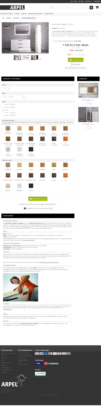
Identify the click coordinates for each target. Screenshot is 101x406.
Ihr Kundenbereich (25, 351)
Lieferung (4, 359)
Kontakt (81, 1)
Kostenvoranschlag (28, 241)
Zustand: (54, 28)
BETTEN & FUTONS (6, 13)
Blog (75, 1)
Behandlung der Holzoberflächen (49, 263)
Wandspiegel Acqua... (88, 100)
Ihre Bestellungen (23, 354)
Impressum (4, 368)
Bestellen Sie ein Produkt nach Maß (39, 209)
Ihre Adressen (22, 359)
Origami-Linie (25, 227)
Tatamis (16, 13)
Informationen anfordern (76, 68)
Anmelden (97, 1)
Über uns (4, 356)
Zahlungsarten (5, 363)
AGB (2, 361)
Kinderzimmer (48, 13)
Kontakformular (7, 310)
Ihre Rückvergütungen (25, 356)
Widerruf (4, 366)
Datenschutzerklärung (8, 354)
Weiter (40, 59)
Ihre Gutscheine (23, 365)
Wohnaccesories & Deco (35, 13)
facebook (71, 1)
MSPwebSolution (54, 395)
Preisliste (77, 65)
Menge (69, 54)
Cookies (3, 373)
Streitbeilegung (6, 370)
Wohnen (23, 13)
